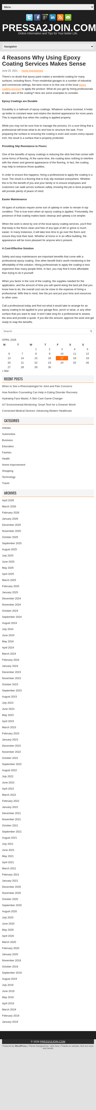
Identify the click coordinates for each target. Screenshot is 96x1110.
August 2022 (9, 770)
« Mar (5, 370)
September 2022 (12, 764)
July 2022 (7, 776)
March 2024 (9, 653)
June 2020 (8, 923)
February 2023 (10, 733)
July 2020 (7, 917)
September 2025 (12, 543)
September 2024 (12, 616)
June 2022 (8, 782)
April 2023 (8, 721)
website (75, 1046)
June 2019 (8, 991)
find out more (87, 1046)
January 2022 (10, 807)
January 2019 (10, 1021)
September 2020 (12, 905)
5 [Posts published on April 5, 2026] (87, 349)
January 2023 (10, 739)
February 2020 (10, 948)
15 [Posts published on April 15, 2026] (35, 358)
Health (6, 458)
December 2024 (11, 598)
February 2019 (10, 1015)
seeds (50, 1048)
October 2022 (10, 757)
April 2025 (8, 573)
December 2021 (11, 813)
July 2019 (7, 984)
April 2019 (8, 1003)
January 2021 (10, 880)
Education (8, 446)
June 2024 (8, 635)
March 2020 (9, 942)
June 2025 (8, 561)
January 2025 (10, 592)
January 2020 (10, 954)
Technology (8, 477)
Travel (5, 483)
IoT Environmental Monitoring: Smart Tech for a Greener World (39, 404)
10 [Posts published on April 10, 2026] (62, 353)
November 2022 (11, 751)
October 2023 (10, 684)
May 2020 (8, 929)
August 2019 (9, 978)
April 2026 (8, 500)
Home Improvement (32, 70)
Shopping (7, 470)
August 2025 (9, 549)
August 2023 (9, 696)
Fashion (6, 452)
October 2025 (10, 537)
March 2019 (9, 1009)
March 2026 (9, 506)
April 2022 (8, 788)
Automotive (8, 434)
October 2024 (10, 610)
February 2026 (10, 512)
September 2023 (12, 690)
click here (54, 1046)
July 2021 (7, 843)
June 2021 (8, 850)
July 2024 (7, 629)
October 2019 (10, 966)
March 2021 (9, 868)
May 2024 (8, 641)
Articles (6, 427)
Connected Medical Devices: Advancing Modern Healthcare (37, 410)
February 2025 (10, 586)
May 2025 (8, 567)
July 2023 (7, 702)
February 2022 (10, 800)
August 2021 (9, 837)
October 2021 (10, 825)
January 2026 (10, 518)
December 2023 (11, 672)
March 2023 (9, 727)
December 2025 (11, 524)
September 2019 (12, 972)
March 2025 (9, 580)
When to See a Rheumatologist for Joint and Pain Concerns (37, 386)
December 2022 (11, 745)
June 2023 (8, 708)
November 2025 (11, 531)
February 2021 (10, 874)
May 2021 (8, 856)
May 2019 (8, 997)
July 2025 (7, 555)
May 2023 (8, 715)
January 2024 (10, 665)
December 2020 (11, 886)
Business (7, 440)
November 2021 (11, 819)
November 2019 (11, 960)
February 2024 (10, 659)
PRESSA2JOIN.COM (52, 1041)
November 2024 (11, 604)
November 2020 (11, 892)
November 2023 (11, 678)
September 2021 (12, 831)
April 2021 (8, 862)
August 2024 (9, 623)
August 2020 (9, 911)
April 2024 (8, 647)
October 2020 (10, 899)
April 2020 (8, 935)
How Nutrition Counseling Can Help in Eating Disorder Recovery (39, 392)
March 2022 (9, 794)
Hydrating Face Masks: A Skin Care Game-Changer (32, 398)
